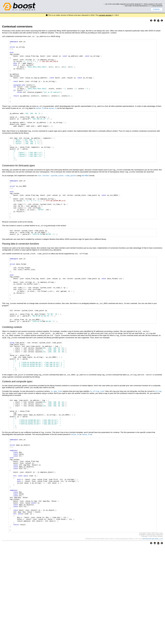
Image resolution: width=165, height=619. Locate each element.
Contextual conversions (17, 26)
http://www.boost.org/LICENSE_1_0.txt (153, 611)
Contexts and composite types (17, 428)
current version (105, 15)
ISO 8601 (85, 196)
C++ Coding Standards (155, 5)
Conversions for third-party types (18, 186)
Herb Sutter (128, 5)
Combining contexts (12, 368)
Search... (157, 9)
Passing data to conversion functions (20, 273)
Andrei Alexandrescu (141, 5)
